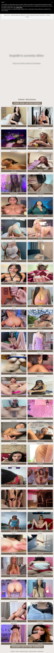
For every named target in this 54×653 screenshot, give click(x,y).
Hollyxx (14, 286)
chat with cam (40, 508)
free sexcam (14, 261)
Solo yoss (13, 128)
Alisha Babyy (14, 466)
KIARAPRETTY (13, 196)
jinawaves (13, 263)
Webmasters (40, 651)
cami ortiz (40, 196)
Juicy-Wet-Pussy (14, 601)
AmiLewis (14, 488)
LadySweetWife (40, 443)
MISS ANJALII (40, 556)
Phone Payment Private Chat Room (35, 15)
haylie (13, 218)
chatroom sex (40, 418)
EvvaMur (40, 533)
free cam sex (14, 418)
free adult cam (13, 396)
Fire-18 (40, 601)
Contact (17, 651)
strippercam (40, 216)
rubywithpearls (13, 151)
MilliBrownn (40, 466)
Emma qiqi (13, 106)
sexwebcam (14, 148)
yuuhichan (40, 623)
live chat (14, 126)
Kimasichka (40, 241)
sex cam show (13, 441)
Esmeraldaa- (40, 578)
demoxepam (14, 443)
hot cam (14, 373)
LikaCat (40, 128)
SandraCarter (40, 308)
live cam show (40, 373)
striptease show (40, 441)
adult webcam (13, 576)
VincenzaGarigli (13, 331)
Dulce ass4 (40, 353)
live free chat (40, 576)
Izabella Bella (14, 511)
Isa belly (14, 578)
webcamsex (40, 283)
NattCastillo (14, 353)
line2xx (13, 533)
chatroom (40, 396)
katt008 (14, 241)
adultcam (13, 643)
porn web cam (40, 193)
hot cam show (13, 621)
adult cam (13, 351)
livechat (40, 328)
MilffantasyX (14, 376)
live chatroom (40, 126)
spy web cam (14, 486)
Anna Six (14, 556)
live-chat (40, 171)
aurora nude (40, 488)
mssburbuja (40, 398)
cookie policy (19, 7)
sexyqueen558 (13, 398)
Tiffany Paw (13, 623)
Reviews (21, 99)
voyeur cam (14, 508)
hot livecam (14, 216)
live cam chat (40, 351)
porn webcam (40, 621)
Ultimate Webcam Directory (18, 15)
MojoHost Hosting (24, 651)
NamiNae (40, 151)
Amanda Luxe (40, 331)
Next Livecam (31, 99)
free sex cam (40, 553)
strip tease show (14, 598)
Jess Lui (13, 308)
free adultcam (13, 531)
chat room (13, 171)
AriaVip (40, 263)
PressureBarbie (13, 173)
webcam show (40, 486)
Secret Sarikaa (40, 286)
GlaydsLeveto (40, 218)
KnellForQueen (40, 376)
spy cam (40, 643)
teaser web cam (14, 193)
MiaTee (40, 173)
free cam (14, 283)
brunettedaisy (40, 511)
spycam (14, 238)
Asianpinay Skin (40, 421)
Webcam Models (33, 651)
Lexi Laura (40, 106)
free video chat (13, 328)
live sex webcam (14, 463)
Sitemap (12, 651)
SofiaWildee (14, 421)
